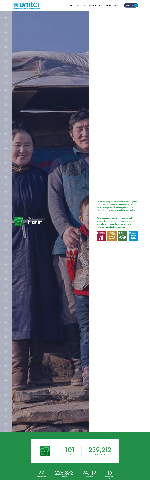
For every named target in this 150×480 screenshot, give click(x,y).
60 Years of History (95, 5)
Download (132, 5)
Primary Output (81, 5)
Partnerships (107, 5)
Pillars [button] (116, 5)
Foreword (70, 5)
